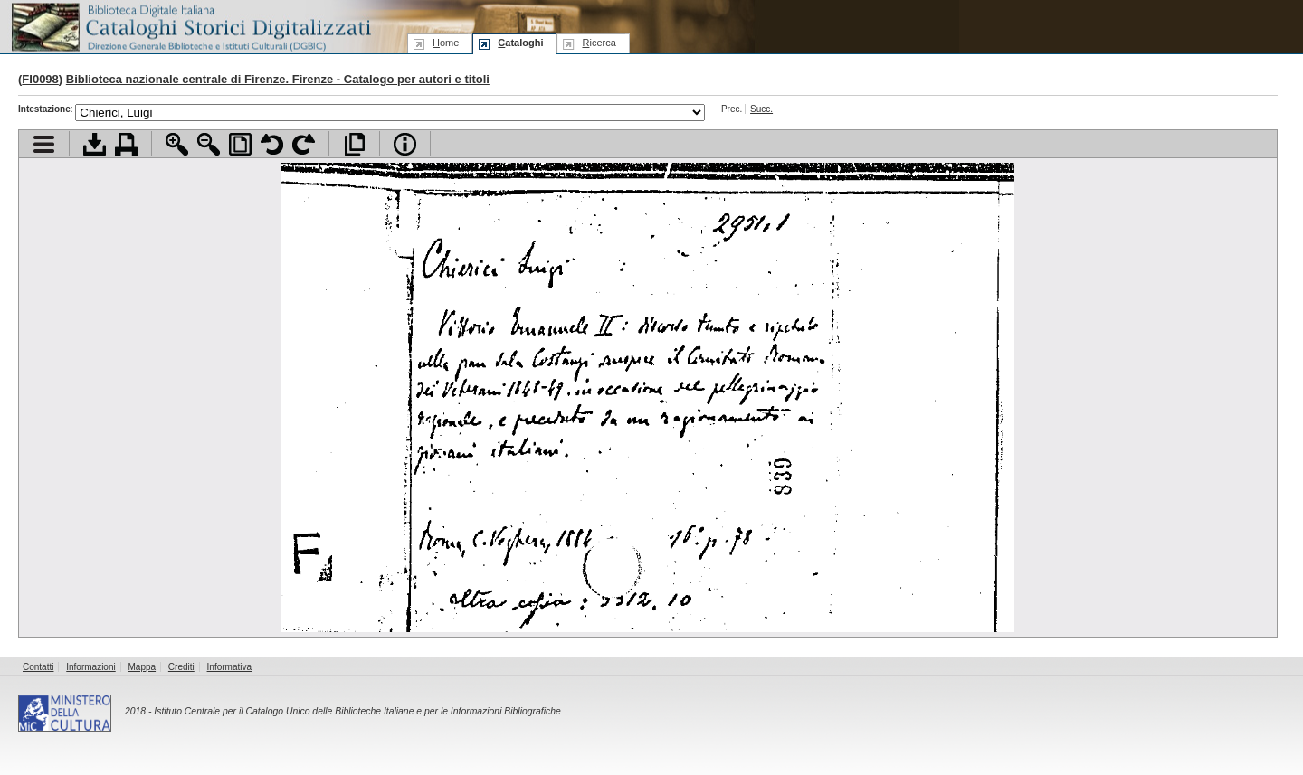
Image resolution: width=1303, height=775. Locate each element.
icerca (598, 42)
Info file (405, 144)
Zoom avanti (177, 144)
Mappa (142, 667)
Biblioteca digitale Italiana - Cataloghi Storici (190, 26)
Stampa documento (126, 144)
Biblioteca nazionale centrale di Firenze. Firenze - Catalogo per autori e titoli (278, 79)
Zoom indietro (208, 144)
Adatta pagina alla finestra (240, 144)
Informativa (229, 667)
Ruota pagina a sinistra (272, 144)
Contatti (38, 667)
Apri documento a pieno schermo (354, 144)
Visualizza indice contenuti (44, 144)
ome (446, 42)
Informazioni (90, 667)
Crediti (181, 667)
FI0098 (40, 79)
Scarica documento (94, 144)
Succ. (761, 109)
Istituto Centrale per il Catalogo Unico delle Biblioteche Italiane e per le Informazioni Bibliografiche (357, 711)
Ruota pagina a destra (303, 144)
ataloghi (520, 42)
